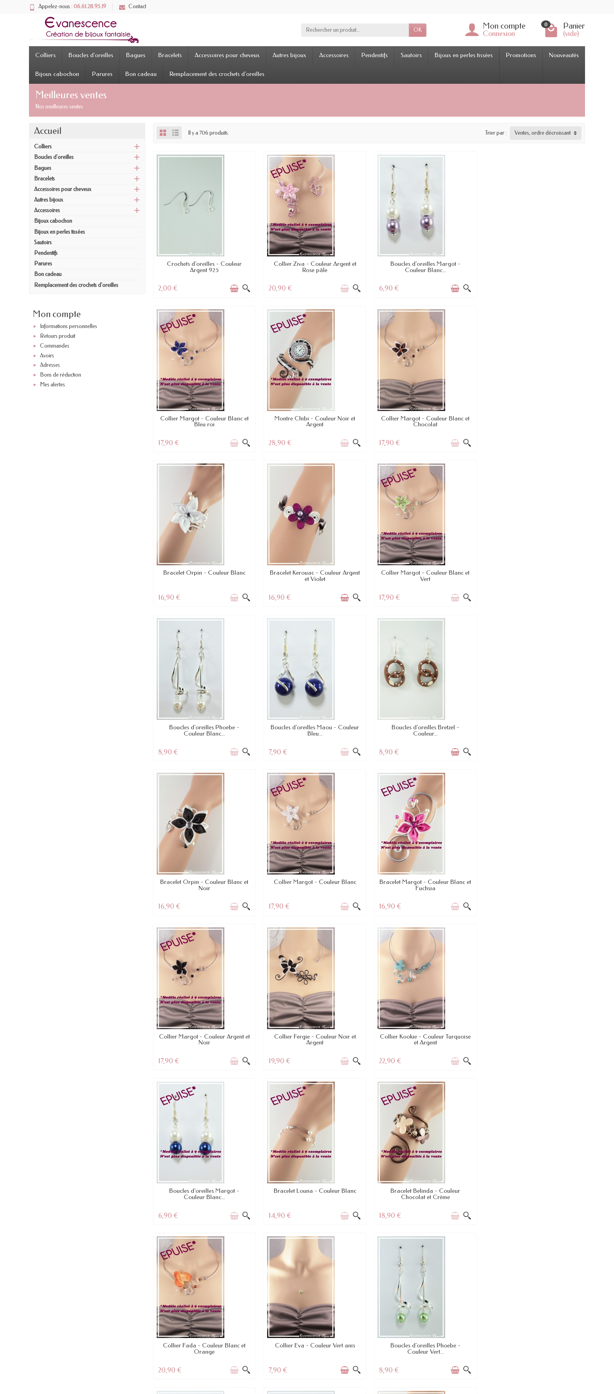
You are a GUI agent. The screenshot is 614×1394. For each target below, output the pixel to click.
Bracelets (170, 55)
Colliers (45, 55)
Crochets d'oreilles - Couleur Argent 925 (204, 267)
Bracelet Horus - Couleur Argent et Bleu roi (424, 1194)
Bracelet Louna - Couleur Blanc (534, 881)
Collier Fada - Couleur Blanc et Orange (314, 1039)
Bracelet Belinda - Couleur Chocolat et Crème (204, 1039)
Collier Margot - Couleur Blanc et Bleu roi (534, 267)
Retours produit (57, 336)
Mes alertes (52, 384)
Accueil (47, 130)
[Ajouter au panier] (233, 288)
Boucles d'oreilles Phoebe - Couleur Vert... (534, 1039)
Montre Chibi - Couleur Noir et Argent (204, 421)
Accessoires (334, 55)
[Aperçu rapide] (246, 288)
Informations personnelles (68, 326)
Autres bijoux (289, 55)
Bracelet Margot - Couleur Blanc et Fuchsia (424, 730)
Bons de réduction (60, 374)
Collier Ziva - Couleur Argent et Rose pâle (314, 267)
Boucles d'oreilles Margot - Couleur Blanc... (424, 267)
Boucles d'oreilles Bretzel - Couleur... (534, 575)
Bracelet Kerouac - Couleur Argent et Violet (534, 421)
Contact (132, 6)
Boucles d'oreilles (91, 55)
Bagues (135, 55)
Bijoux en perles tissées (464, 55)
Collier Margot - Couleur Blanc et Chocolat (314, 421)
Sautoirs (411, 55)
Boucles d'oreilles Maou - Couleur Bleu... (424, 575)
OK (418, 30)
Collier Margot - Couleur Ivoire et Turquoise (534, 1348)
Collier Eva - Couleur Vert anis (424, 1036)
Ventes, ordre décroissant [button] (543, 133)
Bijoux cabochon (57, 74)
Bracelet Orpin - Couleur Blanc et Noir (204, 730)
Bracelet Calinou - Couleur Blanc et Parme (204, 1348)
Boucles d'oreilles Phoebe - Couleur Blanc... (314, 575)
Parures (102, 74)
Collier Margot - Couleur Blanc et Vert (204, 575)
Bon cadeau (141, 74)
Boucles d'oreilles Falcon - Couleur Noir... (204, 1194)
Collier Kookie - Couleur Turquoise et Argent (314, 885)
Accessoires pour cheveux (227, 55)
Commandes (54, 346)
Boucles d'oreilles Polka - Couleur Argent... (424, 1348)
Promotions (521, 55)
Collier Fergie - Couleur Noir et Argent (204, 885)
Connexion (499, 33)
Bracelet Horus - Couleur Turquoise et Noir (314, 1348)
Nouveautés (564, 55)
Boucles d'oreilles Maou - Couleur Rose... (534, 1194)
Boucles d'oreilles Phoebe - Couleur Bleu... (314, 1194)
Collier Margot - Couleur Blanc (314, 727)
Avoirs (47, 355)
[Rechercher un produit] (355, 30)
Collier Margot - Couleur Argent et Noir (534, 730)
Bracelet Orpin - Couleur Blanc (424, 418)
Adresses (50, 365)
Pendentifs (374, 55)
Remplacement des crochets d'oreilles (217, 74)
